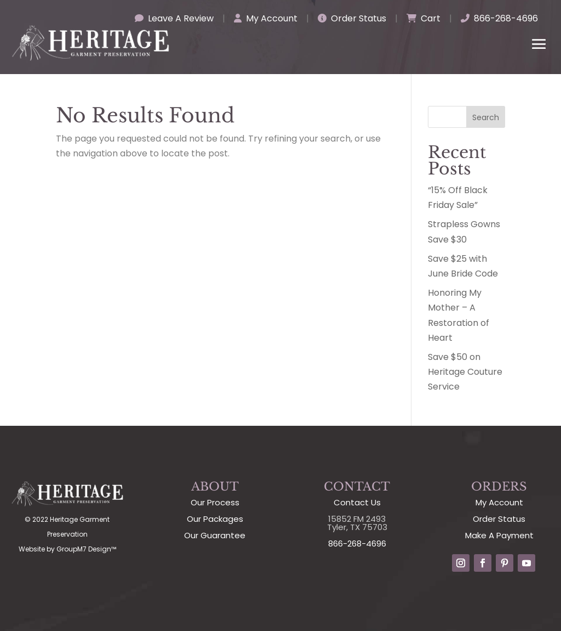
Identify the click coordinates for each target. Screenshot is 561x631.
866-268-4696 (499, 18)
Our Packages (215, 519)
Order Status (352, 18)
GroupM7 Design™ (86, 549)
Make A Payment (499, 535)
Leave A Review (174, 18)
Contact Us (357, 502)
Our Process (215, 502)
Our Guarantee (214, 535)
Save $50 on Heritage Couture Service (465, 372)
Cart (423, 18)
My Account (265, 18)
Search (485, 117)
